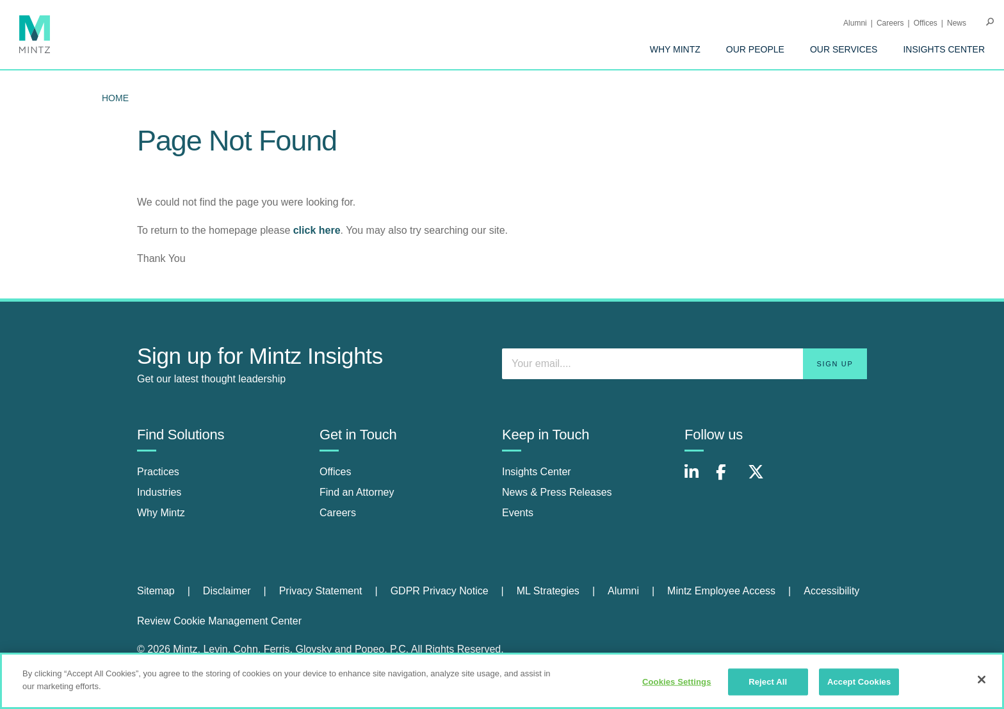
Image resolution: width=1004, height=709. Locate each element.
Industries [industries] (159, 492)
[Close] (982, 685)
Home (115, 98)
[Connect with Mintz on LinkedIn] (697, 478)
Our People (755, 49)
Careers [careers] (338, 512)
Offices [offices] (336, 471)
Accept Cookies (859, 687)
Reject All (768, 687)
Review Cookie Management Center (219, 620)
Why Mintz (675, 49)
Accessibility (831, 590)
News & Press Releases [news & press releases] (557, 492)
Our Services (844, 49)
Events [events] (517, 512)
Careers (890, 23)
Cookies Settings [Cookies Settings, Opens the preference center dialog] (676, 687)
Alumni (855, 23)
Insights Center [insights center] (536, 471)
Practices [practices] (158, 471)
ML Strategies (548, 590)
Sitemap (156, 590)
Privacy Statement (320, 590)
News (956, 23)
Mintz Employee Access (721, 590)
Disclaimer (227, 590)
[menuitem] (675, 49)
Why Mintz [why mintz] (161, 512)
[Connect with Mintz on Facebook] (728, 478)
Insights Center (944, 49)
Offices (925, 23)
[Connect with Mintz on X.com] (760, 478)
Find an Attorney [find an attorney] (357, 492)
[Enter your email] (684, 363)
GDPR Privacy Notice (440, 590)
